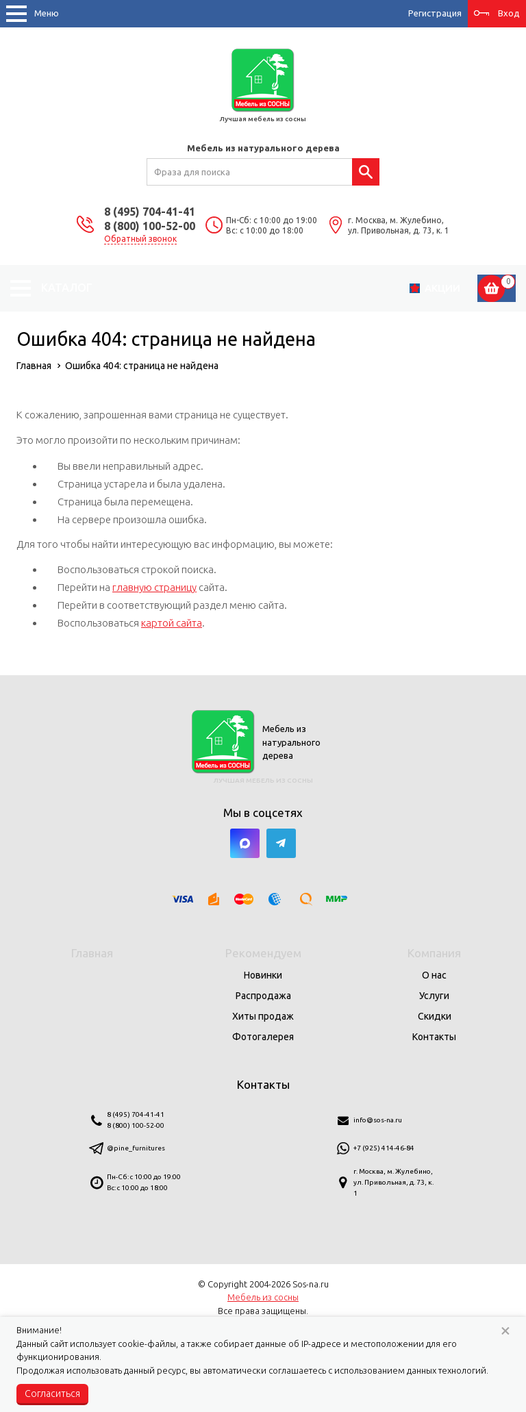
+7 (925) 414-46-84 (383, 1148)
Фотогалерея (263, 1036)
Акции (442, 288)
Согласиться (52, 1393)
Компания (434, 952)
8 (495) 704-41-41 (149, 211)
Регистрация (435, 13)
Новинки (263, 975)
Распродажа (263, 995)
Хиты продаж (263, 1016)
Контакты (434, 1036)
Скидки (434, 1016)
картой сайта (171, 623)
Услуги (434, 995)
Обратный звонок (140, 238)
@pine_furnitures (136, 1148)
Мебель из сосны (263, 1297)
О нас (434, 975)
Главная (92, 952)
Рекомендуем (263, 952)
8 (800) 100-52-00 (149, 226)
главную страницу (154, 587)
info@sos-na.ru (377, 1120)
